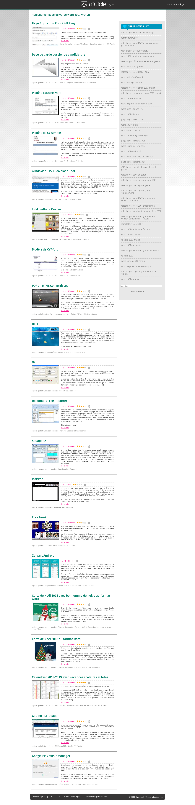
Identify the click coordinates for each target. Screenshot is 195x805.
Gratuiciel (124, 286)
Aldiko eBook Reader (46, 209)
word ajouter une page (132, 130)
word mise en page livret (132, 109)
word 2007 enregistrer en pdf (134, 135)
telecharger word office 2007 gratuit (138, 88)
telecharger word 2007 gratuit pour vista (140, 250)
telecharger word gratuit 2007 (135, 72)
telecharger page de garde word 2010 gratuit (139, 273)
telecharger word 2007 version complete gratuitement (140, 44)
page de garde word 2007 (133, 162)
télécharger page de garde (133, 175)
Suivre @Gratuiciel (137, 291)
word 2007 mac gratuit (131, 245)
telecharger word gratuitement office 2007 (141, 211)
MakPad (37, 479)
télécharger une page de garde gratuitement (135, 192)
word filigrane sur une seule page (136, 104)
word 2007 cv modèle (131, 235)
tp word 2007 (127, 256)
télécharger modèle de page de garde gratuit (139, 168)
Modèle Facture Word (46, 93)
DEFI (35, 324)
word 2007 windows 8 (131, 151)
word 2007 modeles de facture (135, 229)
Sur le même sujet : (139, 26)
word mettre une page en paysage (137, 157)
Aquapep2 (39, 441)
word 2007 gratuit (129, 125)
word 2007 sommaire (131, 98)
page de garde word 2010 (133, 120)
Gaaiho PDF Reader (45, 716)
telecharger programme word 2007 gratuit (141, 93)
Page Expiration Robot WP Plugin (55, 23)
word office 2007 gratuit (132, 77)
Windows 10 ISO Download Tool (53, 171)
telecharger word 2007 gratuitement (138, 206)
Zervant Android (43, 555)
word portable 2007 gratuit (133, 261)
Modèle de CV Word (45, 249)
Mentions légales (38, 797)
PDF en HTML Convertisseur (51, 286)
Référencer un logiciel (72, 797)
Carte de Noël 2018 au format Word (56, 639)
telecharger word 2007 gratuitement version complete (138, 199)
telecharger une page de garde (135, 185)
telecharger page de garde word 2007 (138, 180)
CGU (58, 797)
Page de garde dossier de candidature (58, 54)
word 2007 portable (130, 279)
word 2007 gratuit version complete (137, 56)
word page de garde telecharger (136, 266)
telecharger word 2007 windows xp (137, 33)
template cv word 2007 (131, 224)
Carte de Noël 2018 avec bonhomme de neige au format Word (71, 597)
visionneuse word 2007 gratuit (135, 51)
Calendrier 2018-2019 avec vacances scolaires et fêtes (70, 677)
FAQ (51, 797)
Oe (34, 362)
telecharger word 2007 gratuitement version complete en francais (138, 217)
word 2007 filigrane (130, 114)
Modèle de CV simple (46, 133)
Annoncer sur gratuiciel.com (96, 797)
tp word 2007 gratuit (130, 240)
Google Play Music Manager (51, 756)
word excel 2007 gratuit (132, 67)
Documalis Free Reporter (49, 401)
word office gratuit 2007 (132, 83)
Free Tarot (39, 517)
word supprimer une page (133, 146)
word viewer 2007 (129, 38)
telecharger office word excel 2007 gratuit (140, 61)
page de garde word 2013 (133, 141)
